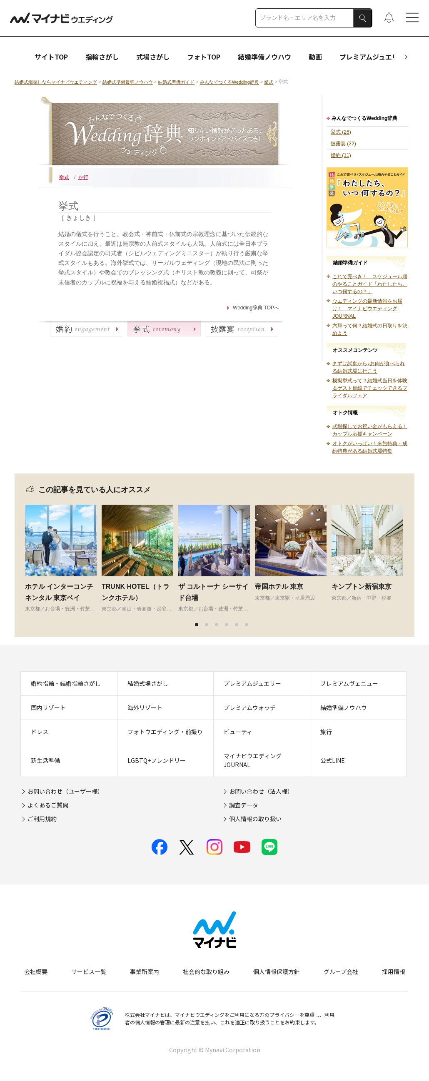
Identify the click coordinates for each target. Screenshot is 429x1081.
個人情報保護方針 (276, 971)
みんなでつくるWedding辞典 (229, 82)
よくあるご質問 (47, 805)
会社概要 (35, 971)
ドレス (39, 731)
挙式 (268, 82)
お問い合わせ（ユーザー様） (65, 791)
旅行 (326, 731)
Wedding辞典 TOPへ (256, 308)
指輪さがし (102, 57)
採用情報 (393, 971)
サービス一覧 (88, 971)
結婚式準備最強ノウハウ (127, 82)
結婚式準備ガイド (176, 82)
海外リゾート (144, 707)
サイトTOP (51, 57)
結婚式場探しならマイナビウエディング (56, 82)
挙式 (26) (341, 132)
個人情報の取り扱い (255, 818)
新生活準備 (45, 760)
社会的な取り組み (206, 971)
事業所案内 (144, 971)
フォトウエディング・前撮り (165, 731)
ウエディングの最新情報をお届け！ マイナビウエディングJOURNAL (367, 308)
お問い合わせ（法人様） (261, 791)
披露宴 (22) (343, 144)
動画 (315, 57)
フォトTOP (203, 57)
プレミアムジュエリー (372, 57)
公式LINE (332, 760)
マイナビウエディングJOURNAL (253, 760)
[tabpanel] (63, 559)
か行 (83, 177)
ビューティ (238, 731)
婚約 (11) (341, 155)
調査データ (243, 805)
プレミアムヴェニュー (349, 683)
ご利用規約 (42, 818)
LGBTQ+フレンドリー (156, 760)
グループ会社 (341, 971)
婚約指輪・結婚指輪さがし (66, 683)
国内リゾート (48, 707)
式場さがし (153, 57)
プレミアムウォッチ (250, 707)
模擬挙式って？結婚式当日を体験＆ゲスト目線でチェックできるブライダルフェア (369, 388)
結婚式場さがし (147, 683)
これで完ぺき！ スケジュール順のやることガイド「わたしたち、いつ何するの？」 (369, 284)
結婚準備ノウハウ (264, 57)
